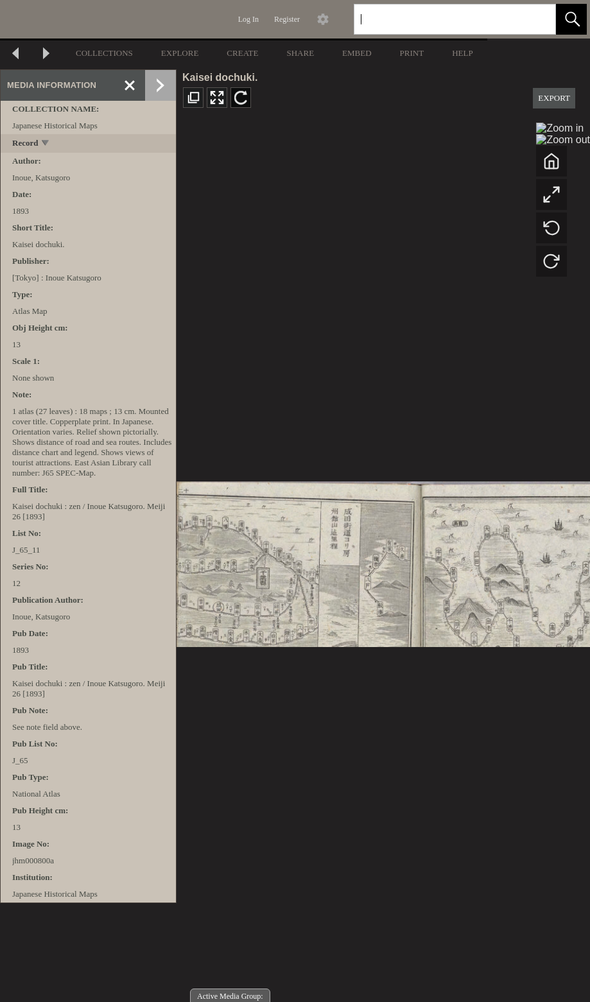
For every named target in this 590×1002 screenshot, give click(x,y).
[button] (571, 19)
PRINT (412, 53)
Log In (248, 19)
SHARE (300, 53)
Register (287, 19)
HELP (462, 53)
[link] (536, 19)
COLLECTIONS (104, 53)
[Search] (440, 19)
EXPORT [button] (554, 98)
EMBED (357, 53)
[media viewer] (383, 560)
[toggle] (46, 144)
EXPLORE (180, 53)
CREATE (242, 53)
